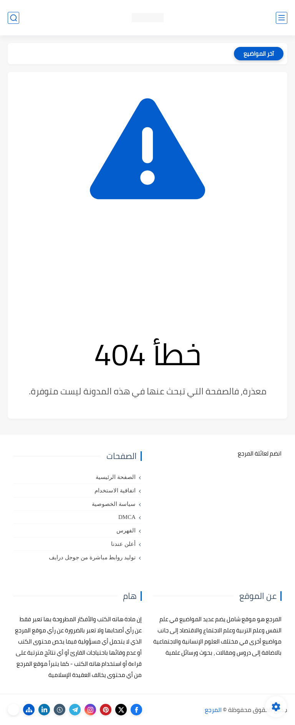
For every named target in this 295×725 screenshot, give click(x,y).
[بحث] (13, 18)
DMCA (127, 517)
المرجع (213, 709)
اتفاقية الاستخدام (115, 490)
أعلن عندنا (123, 544)
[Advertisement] (147, 267)
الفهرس (126, 530)
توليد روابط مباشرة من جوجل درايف (92, 557)
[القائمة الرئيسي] (281, 18)
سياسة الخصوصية (114, 504)
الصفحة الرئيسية (116, 477)
